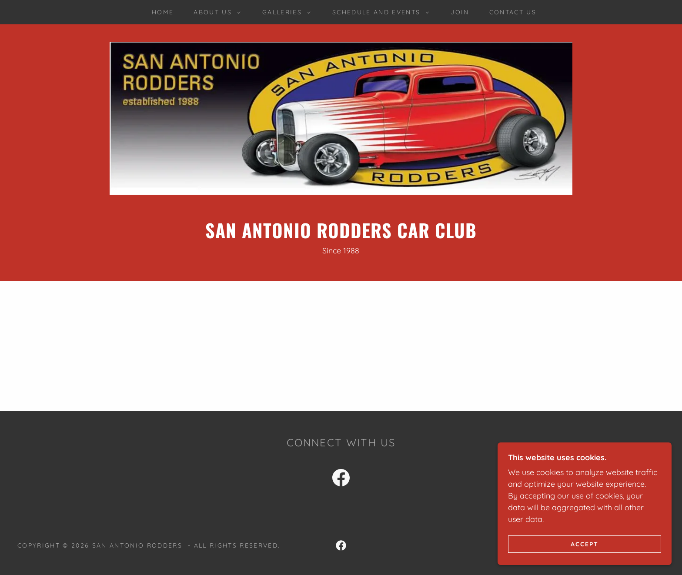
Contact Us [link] (512, 12)
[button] (214, 12)
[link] (341, 479)
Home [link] (163, 12)
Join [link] (460, 12)
